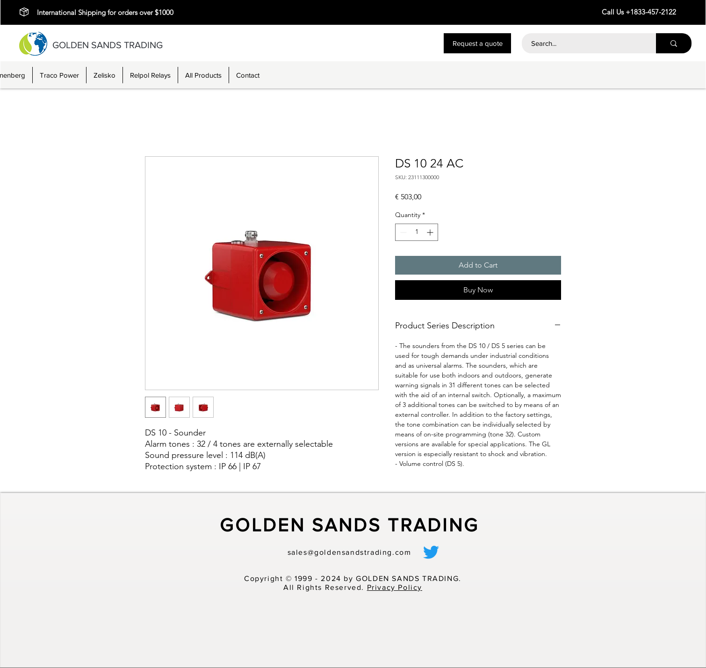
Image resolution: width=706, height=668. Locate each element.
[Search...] (583, 43)
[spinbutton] (416, 232)
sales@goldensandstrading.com (349, 552)
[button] (477, 43)
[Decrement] (402, 232)
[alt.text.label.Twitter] (431, 552)
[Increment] (431, 232)
